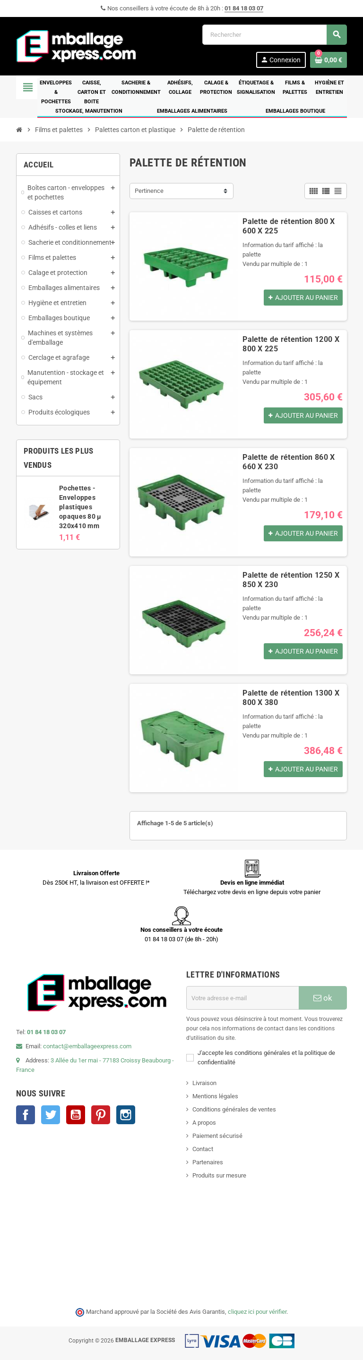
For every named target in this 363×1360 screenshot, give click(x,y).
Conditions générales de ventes (234, 1109)
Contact (202, 1149)
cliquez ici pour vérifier (257, 1311)
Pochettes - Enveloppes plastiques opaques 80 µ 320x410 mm (80, 507)
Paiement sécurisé (217, 1135)
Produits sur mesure (219, 1175)
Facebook (25, 1114)
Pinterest (100, 1114)
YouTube (75, 1114)
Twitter (50, 1114)
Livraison (204, 1082)
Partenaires (207, 1162)
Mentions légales (215, 1096)
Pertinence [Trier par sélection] (149, 190)
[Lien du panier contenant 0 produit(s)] (328, 60)
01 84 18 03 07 (244, 8)
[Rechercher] (274, 35)
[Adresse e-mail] (242, 998)
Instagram (125, 1114)
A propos (204, 1122)
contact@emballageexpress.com (87, 1046)
